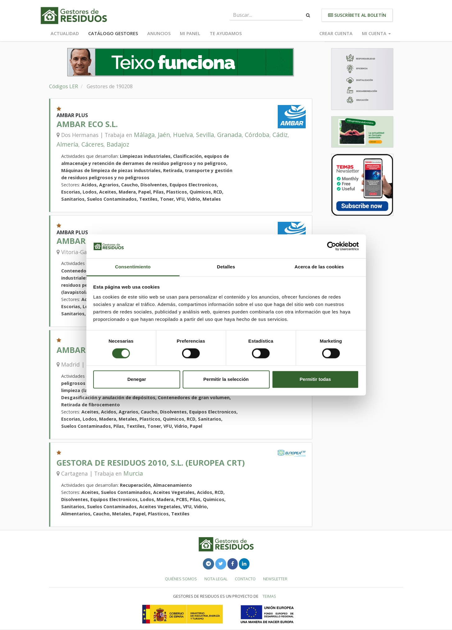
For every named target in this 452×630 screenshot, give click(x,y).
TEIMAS (269, 596)
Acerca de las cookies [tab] (319, 266)
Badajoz (118, 144)
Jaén (164, 134)
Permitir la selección (226, 379)
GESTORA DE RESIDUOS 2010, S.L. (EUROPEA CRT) (151, 462)
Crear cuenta (336, 33)
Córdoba (257, 134)
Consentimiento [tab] (133, 266)
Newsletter (275, 579)
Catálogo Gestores (113, 33)
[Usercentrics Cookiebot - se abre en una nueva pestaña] (331, 246)
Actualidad (65, 33)
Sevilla (205, 134)
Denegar (136, 379)
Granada (229, 134)
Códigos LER (63, 86)
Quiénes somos (181, 579)
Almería (67, 144)
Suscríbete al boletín (357, 15)
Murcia (133, 473)
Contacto (245, 579)
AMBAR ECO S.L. (87, 124)
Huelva (183, 134)
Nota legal (215, 579)
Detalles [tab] (226, 266)
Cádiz (280, 134)
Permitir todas (315, 379)
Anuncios (159, 33)
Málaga (144, 134)
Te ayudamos (226, 33)
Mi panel (190, 33)
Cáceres (92, 144)
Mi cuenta (376, 33)
